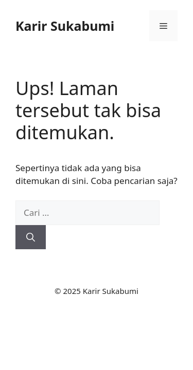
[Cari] (30, 237)
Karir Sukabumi (64, 25)
